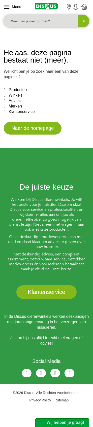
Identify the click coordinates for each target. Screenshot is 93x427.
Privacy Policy (40, 400)
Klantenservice (22, 111)
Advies (15, 101)
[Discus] (46, 6)
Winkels (16, 95)
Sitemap (62, 400)
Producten (18, 90)
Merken (15, 106)
